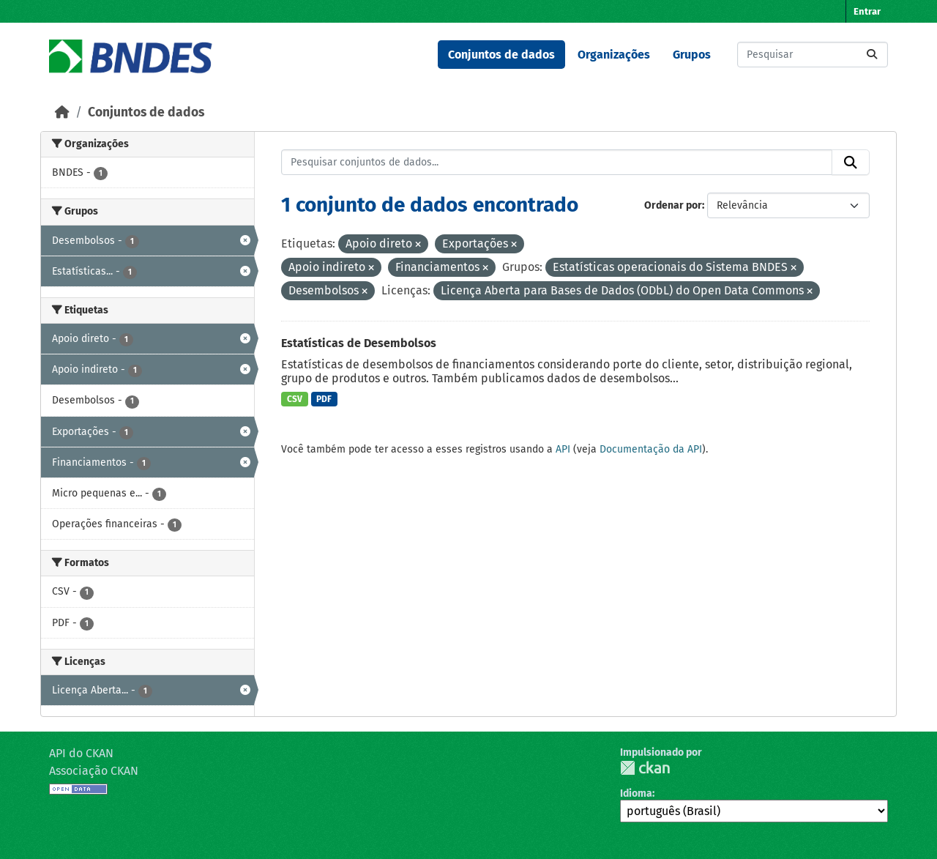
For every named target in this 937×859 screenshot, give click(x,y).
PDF (324, 399)
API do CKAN (81, 753)
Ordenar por (673, 205)
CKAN (645, 768)
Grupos (692, 55)
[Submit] (871, 54)
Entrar (867, 11)
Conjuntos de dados (501, 55)
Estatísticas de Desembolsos (358, 343)
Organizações (614, 55)
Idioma (636, 793)
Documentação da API (651, 449)
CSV (294, 399)
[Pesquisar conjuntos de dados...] (812, 54)
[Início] (62, 112)
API (563, 449)
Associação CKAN (93, 771)
